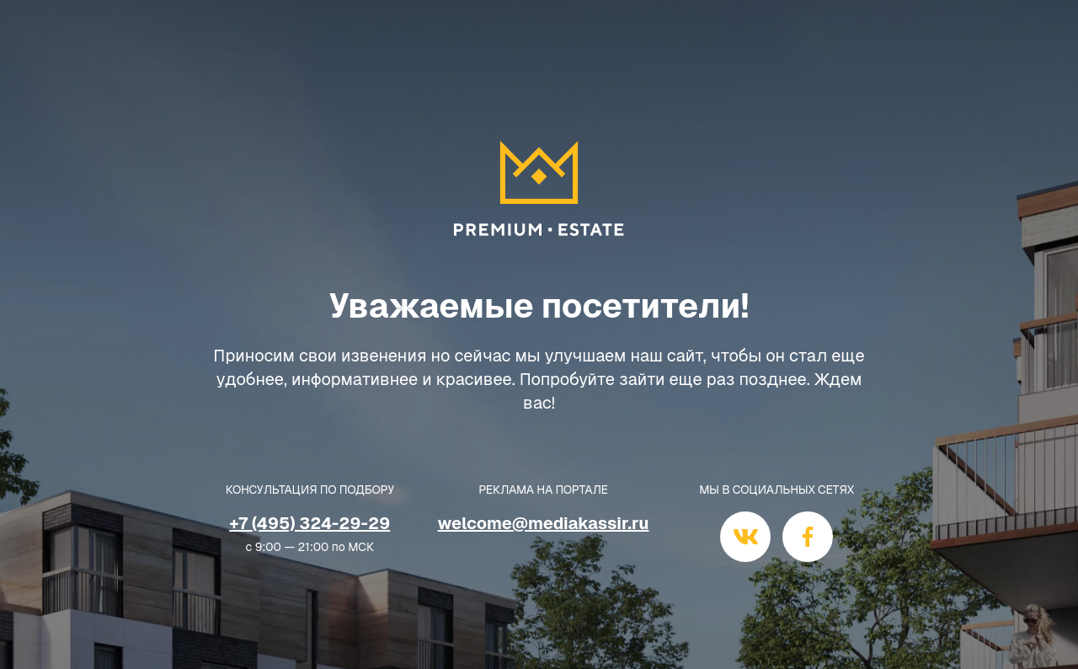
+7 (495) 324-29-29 (309, 523)
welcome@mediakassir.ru (543, 523)
